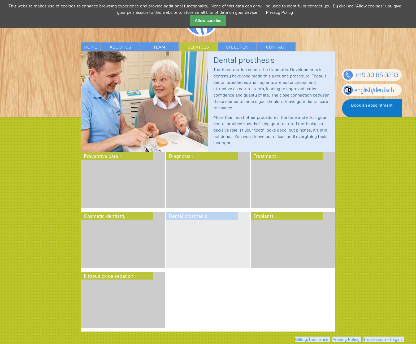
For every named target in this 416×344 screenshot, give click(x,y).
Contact (276, 47)
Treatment (265, 156)
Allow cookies (208, 20)
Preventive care (101, 156)
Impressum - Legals (383, 339)
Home (90, 47)
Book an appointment (372, 105)
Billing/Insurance (311, 339)
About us (120, 47)
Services (198, 47)
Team (159, 47)
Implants (264, 216)
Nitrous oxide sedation (108, 276)
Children (237, 47)
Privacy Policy (345, 339)
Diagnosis (179, 156)
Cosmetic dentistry (105, 216)
